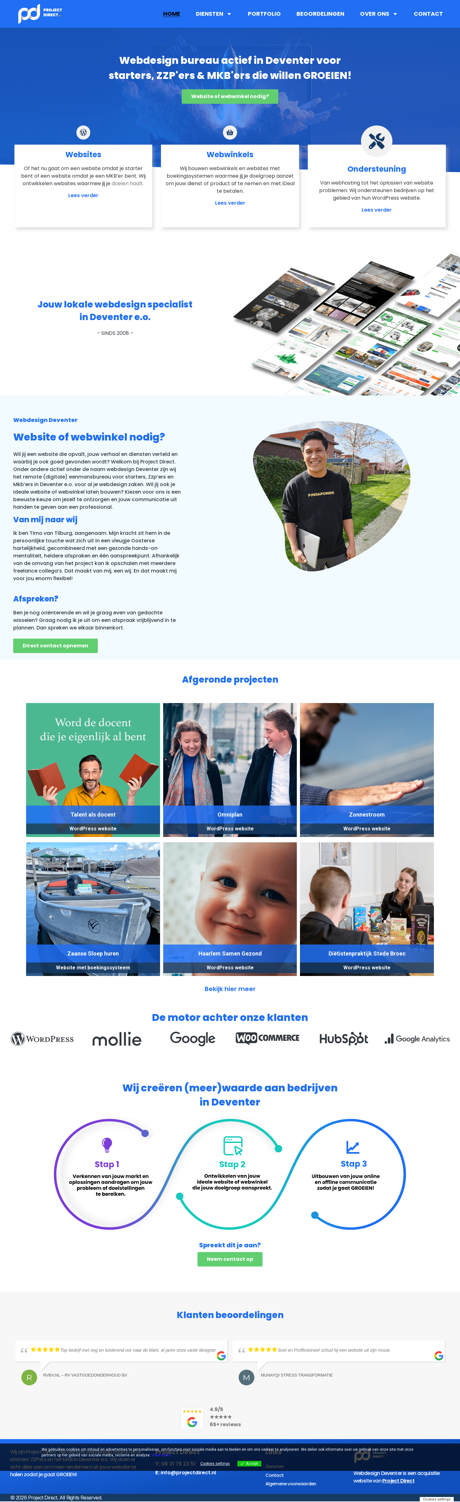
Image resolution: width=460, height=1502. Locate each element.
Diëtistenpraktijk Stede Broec (367, 961)
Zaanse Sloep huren (93, 961)
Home (171, 14)
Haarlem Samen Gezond (230, 961)
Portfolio (264, 14)
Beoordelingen (320, 14)
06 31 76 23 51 (178, 1471)
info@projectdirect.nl (188, 1480)
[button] (15, 1048)
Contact (428, 14)
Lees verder (83, 209)
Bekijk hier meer (230, 996)
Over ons (379, 14)
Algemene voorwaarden (293, 1488)
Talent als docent (93, 822)
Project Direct (398, 1488)
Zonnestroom (367, 822)
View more (161, 1455)
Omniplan (230, 822)
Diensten (214, 14)
